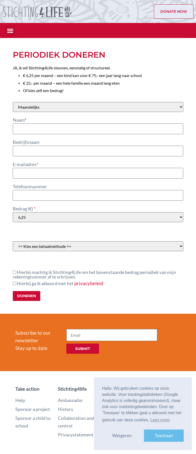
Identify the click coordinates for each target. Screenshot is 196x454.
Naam (19, 120)
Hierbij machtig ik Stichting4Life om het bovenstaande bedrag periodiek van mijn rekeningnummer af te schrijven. (94, 274)
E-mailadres (25, 164)
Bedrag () (24, 209)
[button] (10, 30)
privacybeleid (88, 283)
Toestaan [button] (164, 435)
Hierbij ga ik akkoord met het (58, 283)
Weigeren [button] (122, 435)
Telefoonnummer (30, 186)
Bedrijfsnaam (26, 142)
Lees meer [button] (160, 419)
